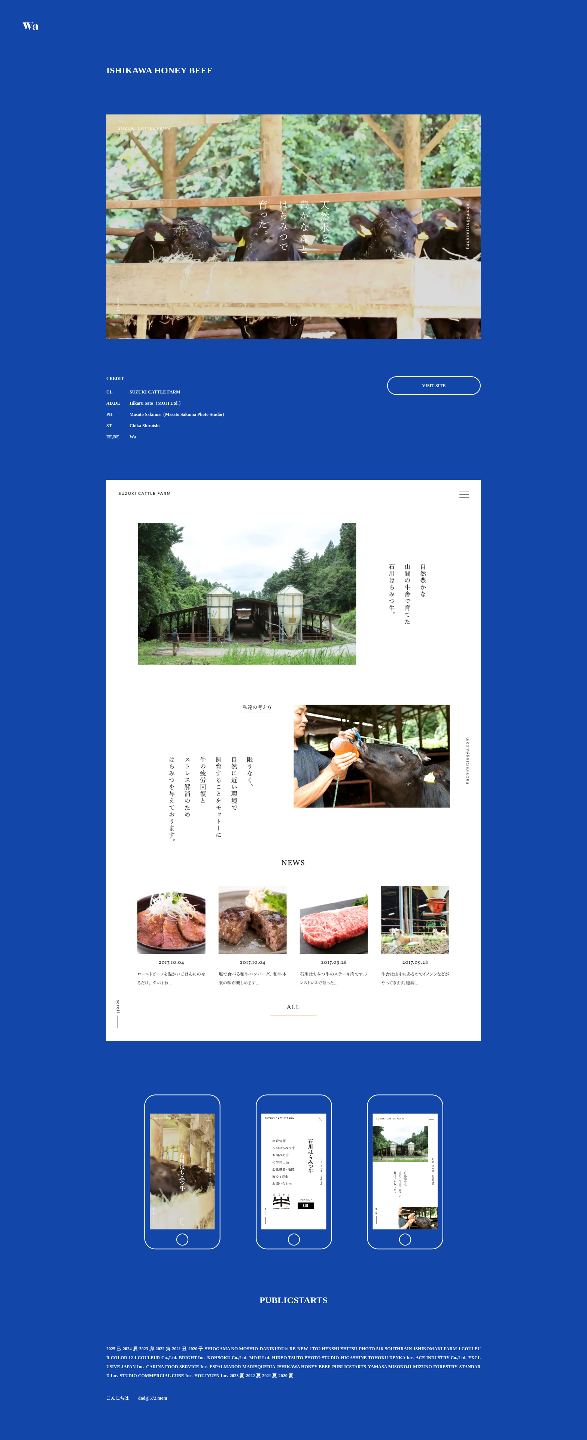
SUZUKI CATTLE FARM (155, 392)
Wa (133, 436)
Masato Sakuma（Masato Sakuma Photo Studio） (178, 414)
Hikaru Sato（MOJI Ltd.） (156, 403)
